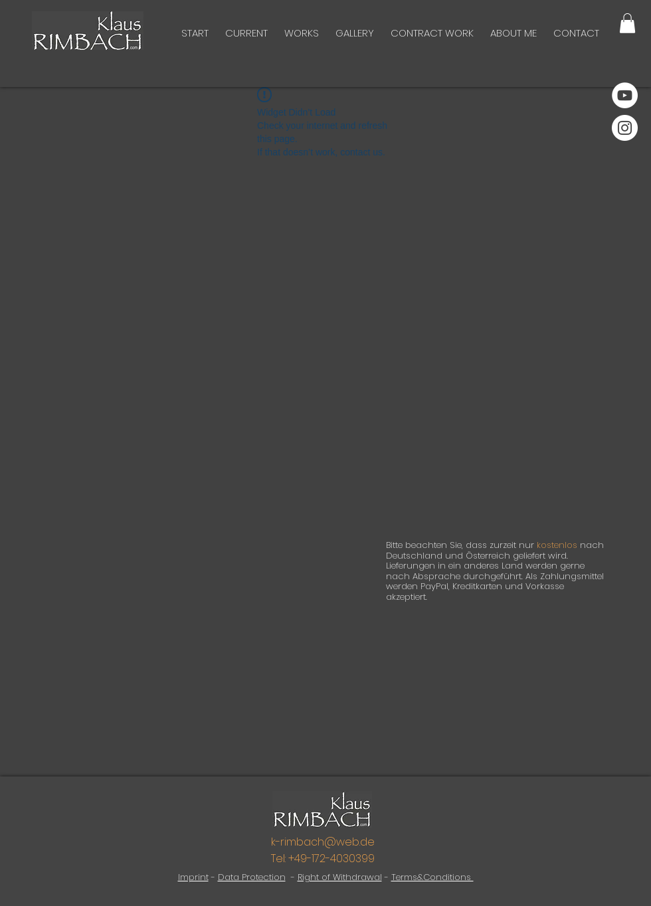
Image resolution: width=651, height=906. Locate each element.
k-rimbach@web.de (323, 842)
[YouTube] (625, 95)
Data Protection (252, 877)
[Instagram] (625, 128)
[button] (627, 23)
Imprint (193, 877)
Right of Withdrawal (340, 877)
